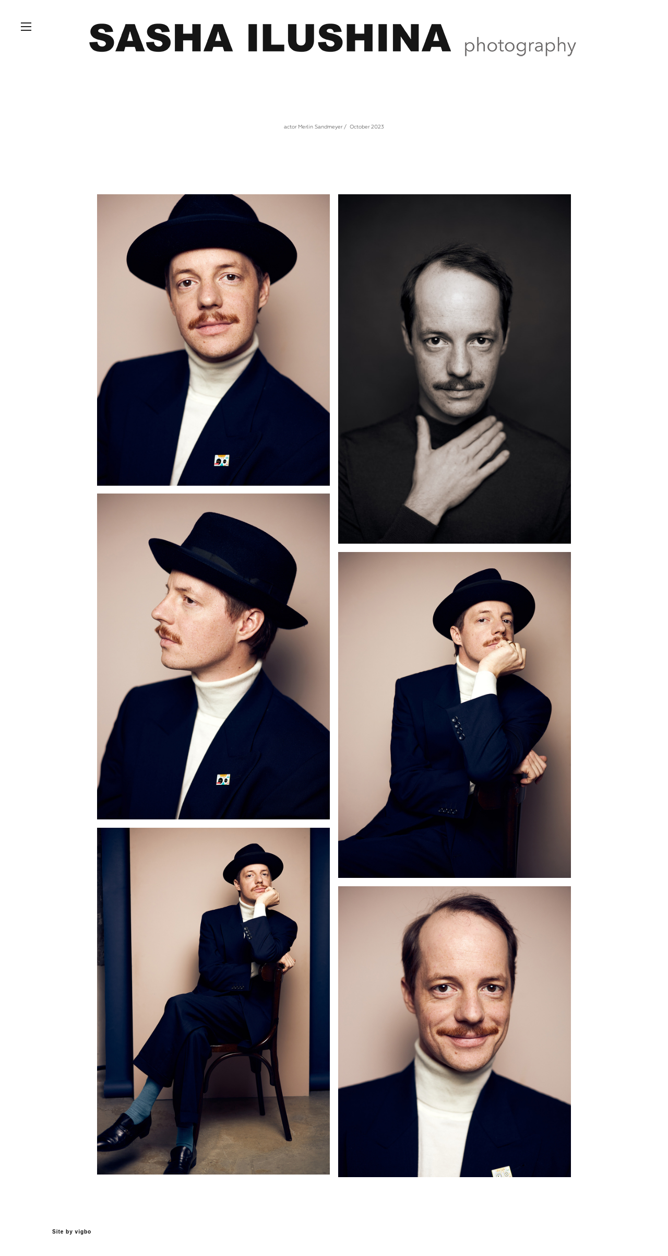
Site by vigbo (71, 1232)
